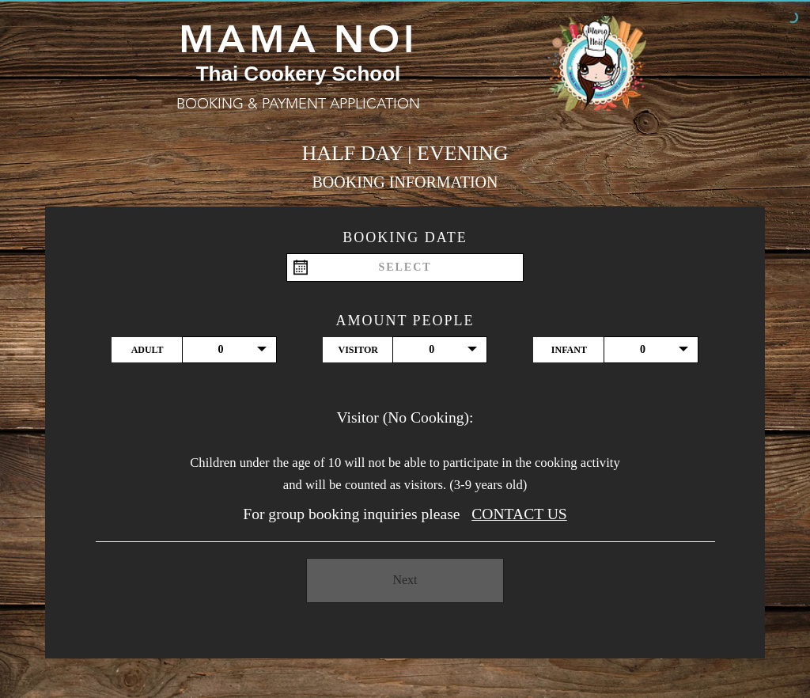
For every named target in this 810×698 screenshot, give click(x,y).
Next (404, 579)
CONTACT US (519, 514)
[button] (229, 349)
